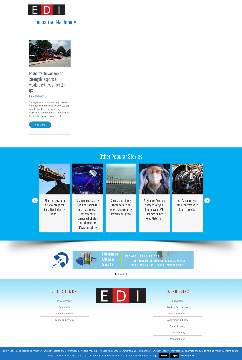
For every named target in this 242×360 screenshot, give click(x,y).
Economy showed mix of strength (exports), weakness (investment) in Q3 (48, 82)
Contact (197, 9)
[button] (209, 10)
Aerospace (112, 9)
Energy (143, 9)
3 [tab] (124, 235)
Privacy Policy (187, 355)
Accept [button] (164, 356)
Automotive (129, 9)
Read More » (40, 125)
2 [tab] (121, 235)
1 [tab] (117, 235)
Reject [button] (174, 356)
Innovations (85, 9)
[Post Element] (54, 198)
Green (154, 9)
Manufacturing (170, 9)
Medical (99, 9)
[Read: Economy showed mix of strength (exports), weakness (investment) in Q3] (50, 53)
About (185, 9)
